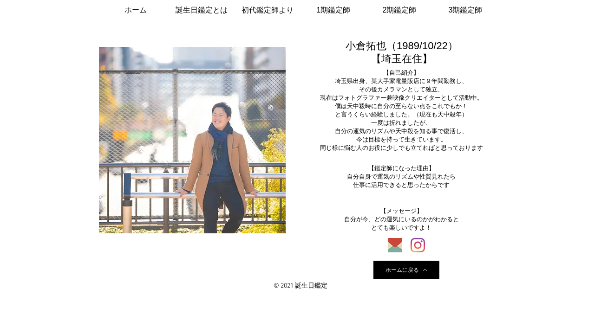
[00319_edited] (395, 245)
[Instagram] (418, 245)
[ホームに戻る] (406, 270)
